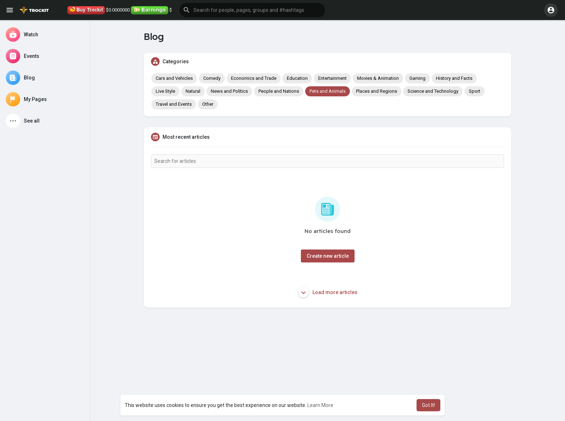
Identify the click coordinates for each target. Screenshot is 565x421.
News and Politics (229, 91)
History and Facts (454, 78)
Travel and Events (174, 104)
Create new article (328, 256)
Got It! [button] (428, 405)
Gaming (417, 78)
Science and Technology (433, 91)
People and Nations (278, 91)
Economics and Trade (253, 78)
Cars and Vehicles (174, 78)
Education (297, 78)
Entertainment (332, 78)
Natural (193, 91)
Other (207, 104)
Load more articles (327, 292)
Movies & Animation (378, 78)
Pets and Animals (328, 91)
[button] (252, 10)
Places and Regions (376, 91)
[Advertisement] (327, 369)
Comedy (212, 78)
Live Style (165, 91)
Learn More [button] (320, 405)
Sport (474, 91)
